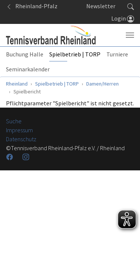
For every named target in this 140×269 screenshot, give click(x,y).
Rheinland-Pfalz (31, 6)
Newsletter (100, 6)
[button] (130, 6)
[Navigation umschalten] (130, 35)
